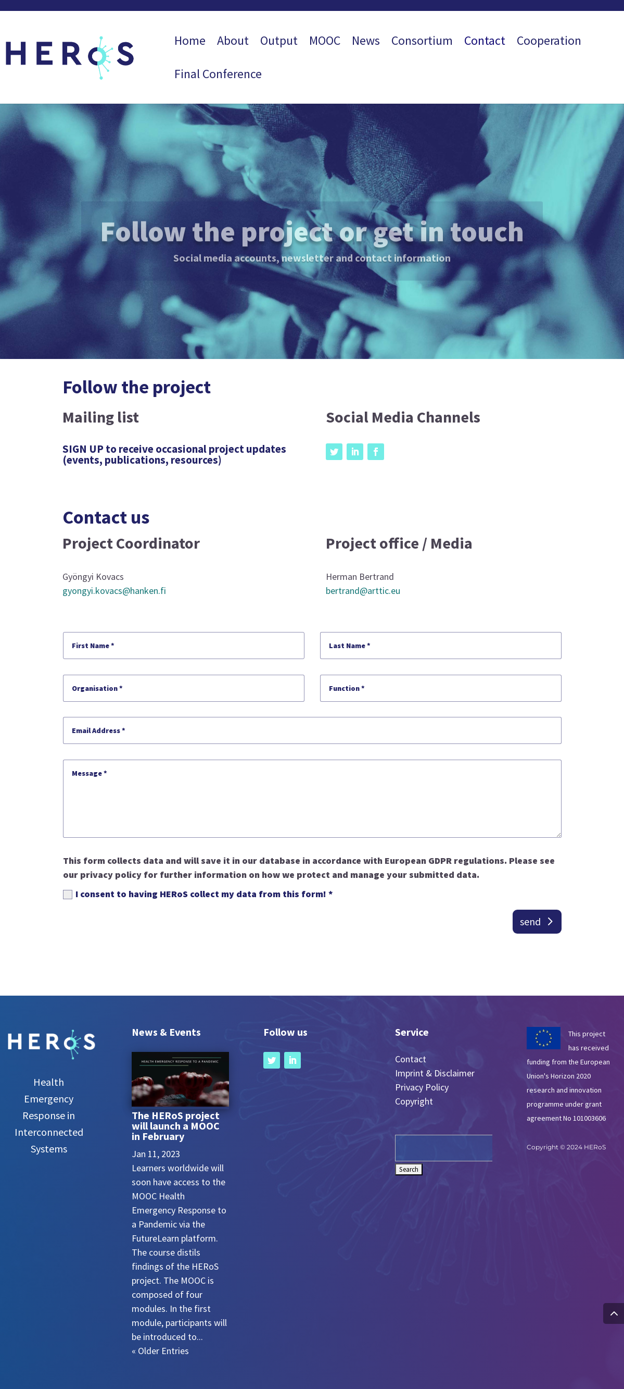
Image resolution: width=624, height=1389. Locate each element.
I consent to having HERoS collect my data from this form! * (198, 894)
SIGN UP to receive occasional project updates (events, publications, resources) (174, 454)
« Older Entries (160, 1351)
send (530, 921)
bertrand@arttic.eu (363, 591)
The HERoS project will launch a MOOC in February (176, 1126)
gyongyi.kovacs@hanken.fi (114, 591)
